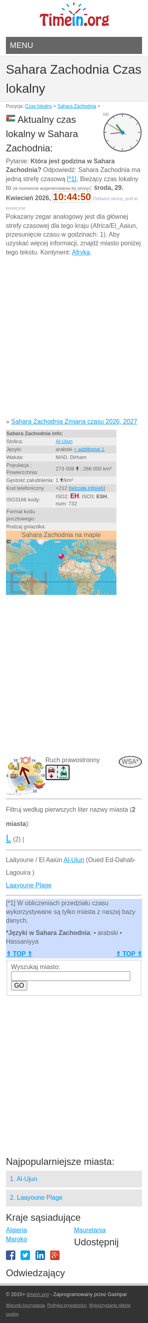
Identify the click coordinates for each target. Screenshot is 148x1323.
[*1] (72, 179)
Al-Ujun (64, 441)
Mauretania (90, 1230)
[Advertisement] (74, 340)
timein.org (37, 1294)
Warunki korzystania (25, 1305)
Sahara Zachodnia (76, 106)
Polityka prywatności (67, 1305)
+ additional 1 (89, 449)
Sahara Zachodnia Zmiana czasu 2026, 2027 (74, 421)
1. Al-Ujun (23, 1179)
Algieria (16, 1230)
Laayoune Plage (29, 885)
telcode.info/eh (87, 488)
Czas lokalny (38, 106)
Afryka (81, 252)
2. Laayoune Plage (36, 1197)
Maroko (16, 1239)
